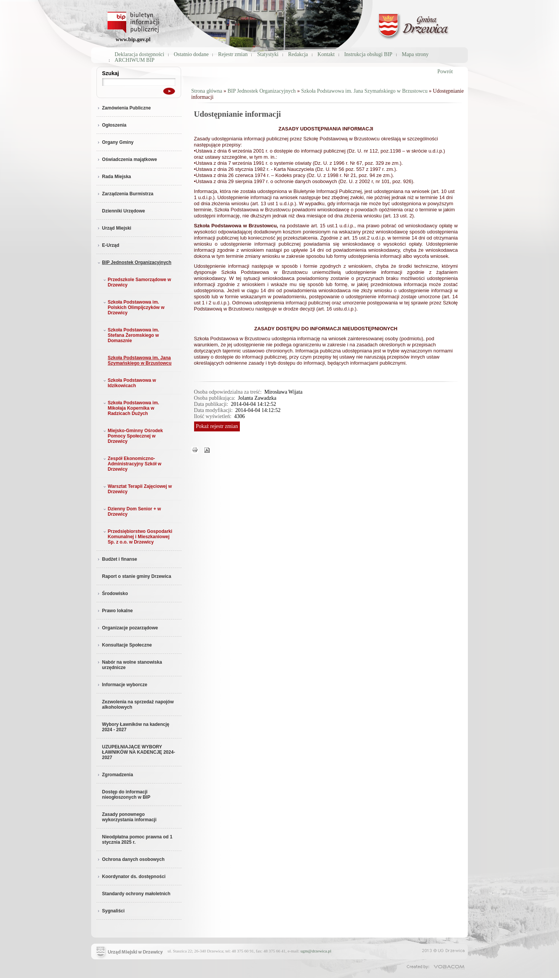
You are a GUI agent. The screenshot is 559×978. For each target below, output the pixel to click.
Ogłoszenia (111, 125)
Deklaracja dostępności (139, 54)
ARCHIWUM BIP (135, 60)
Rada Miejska (113, 176)
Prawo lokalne (114, 610)
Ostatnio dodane (191, 54)
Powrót (445, 71)
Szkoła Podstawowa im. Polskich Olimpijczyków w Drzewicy (133, 307)
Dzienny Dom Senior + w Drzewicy (131, 511)
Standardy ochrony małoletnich (136, 893)
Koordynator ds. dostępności (131, 876)
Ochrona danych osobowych (130, 859)
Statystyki (267, 54)
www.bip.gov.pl (133, 39)
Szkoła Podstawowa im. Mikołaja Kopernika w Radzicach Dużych (130, 408)
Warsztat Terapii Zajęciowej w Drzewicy (137, 489)
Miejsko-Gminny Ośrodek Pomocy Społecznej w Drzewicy (132, 436)
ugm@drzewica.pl (315, 951)
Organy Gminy (115, 142)
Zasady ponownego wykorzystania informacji (129, 817)
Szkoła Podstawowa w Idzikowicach (129, 383)
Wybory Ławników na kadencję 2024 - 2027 (136, 727)
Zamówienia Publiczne (123, 108)
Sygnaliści (110, 911)
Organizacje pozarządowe (127, 628)
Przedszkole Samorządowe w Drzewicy (136, 282)
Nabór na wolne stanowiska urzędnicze (129, 665)
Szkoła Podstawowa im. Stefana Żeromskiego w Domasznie (130, 335)
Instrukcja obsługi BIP (368, 54)
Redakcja (298, 54)
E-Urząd (107, 245)
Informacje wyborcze (122, 684)
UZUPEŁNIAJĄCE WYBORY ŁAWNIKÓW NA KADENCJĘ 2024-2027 (138, 752)
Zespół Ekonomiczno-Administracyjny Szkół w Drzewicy (132, 464)
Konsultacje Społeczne (124, 645)
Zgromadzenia (114, 774)
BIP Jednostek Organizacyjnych (134, 262)
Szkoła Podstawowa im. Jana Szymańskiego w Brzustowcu (140, 360)
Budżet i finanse (116, 559)
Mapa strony (415, 54)
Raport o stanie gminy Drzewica (136, 576)
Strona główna (206, 91)
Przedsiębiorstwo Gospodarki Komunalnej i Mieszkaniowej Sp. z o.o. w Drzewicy (137, 537)
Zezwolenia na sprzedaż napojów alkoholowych (138, 704)
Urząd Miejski (114, 228)
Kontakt (326, 54)
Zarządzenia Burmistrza (125, 193)
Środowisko (112, 593)
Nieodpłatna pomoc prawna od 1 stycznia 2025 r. (137, 839)
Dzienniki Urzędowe (123, 211)
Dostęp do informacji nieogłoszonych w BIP (126, 794)
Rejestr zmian (232, 54)
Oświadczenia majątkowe (126, 159)
